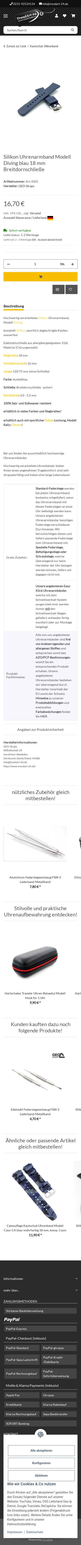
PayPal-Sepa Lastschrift (22, 1360)
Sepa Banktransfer (55, 1414)
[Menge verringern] (8, 264)
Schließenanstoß (14, 363)
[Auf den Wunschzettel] (71, 289)
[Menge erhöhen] (72, 264)
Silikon (43, 318)
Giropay (48, 1395)
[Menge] (35, 264)
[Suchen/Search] (35, 30)
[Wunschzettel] (64, 15)
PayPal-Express (16, 1329)
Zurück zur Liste (16, 46)
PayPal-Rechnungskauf (21, 1373)
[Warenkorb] (73, 15)
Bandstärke (11, 395)
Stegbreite (10, 355)
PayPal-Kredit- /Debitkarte (53, 1360)
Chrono (16, 425)
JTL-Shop (47, 1539)
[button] (56, 15)
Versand (35, 213)
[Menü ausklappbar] (5, 14)
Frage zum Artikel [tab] (44, 306)
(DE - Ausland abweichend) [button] (47, 239)
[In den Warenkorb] (6, 59)
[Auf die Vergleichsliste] (58, 289)
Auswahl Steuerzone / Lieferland (28, 217)
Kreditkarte (14, 1404)
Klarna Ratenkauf (55, 1404)
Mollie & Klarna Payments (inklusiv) (32, 1385)
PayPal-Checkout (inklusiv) (26, 1338)
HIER (43, 716)
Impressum (14, 1532)
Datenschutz (34, 1532)
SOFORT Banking (17, 1423)
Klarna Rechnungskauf (21, 1414)
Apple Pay (13, 1395)
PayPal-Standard (17, 1348)
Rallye (49, 420)
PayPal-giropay (53, 1348)
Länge (7, 371)
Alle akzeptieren (41, 1450)
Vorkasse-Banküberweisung (24, 1311)
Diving (18, 322)
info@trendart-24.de (55, 3)
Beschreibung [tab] (13, 306)
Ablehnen (41, 1475)
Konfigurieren (41, 1463)
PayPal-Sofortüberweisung (56, 1374)
